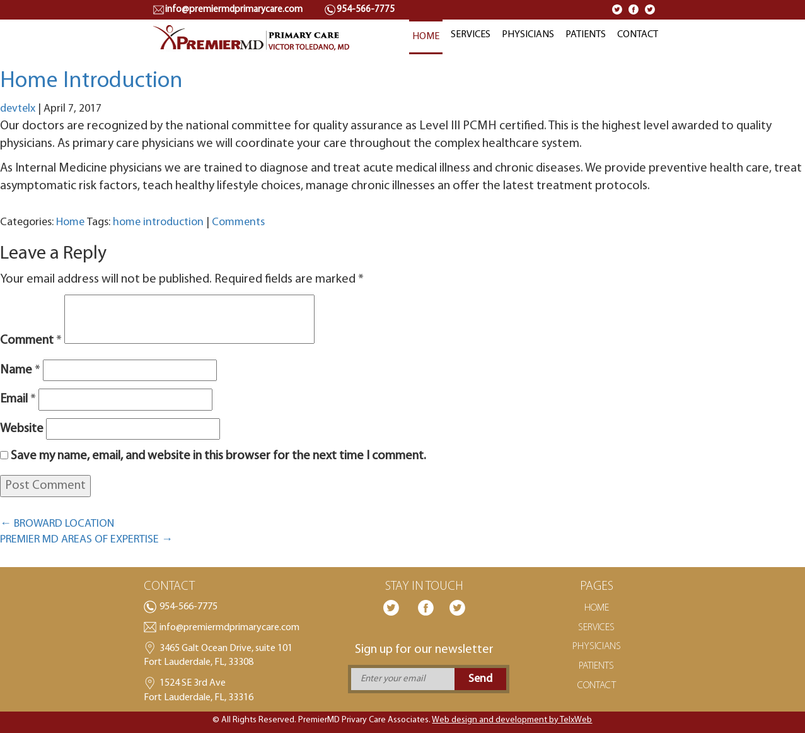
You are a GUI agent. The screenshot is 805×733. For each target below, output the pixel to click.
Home (70, 222)
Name (20, 370)
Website (21, 429)
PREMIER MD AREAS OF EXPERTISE (86, 540)
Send (480, 679)
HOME (425, 37)
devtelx (17, 109)
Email (18, 399)
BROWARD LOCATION (57, 524)
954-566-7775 (188, 607)
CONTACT (637, 35)
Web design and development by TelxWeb (512, 720)
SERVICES (470, 35)
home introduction (158, 222)
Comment (31, 340)
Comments (238, 222)
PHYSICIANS (528, 35)
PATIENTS (585, 35)
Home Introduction (91, 81)
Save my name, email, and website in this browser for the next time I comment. (218, 456)
